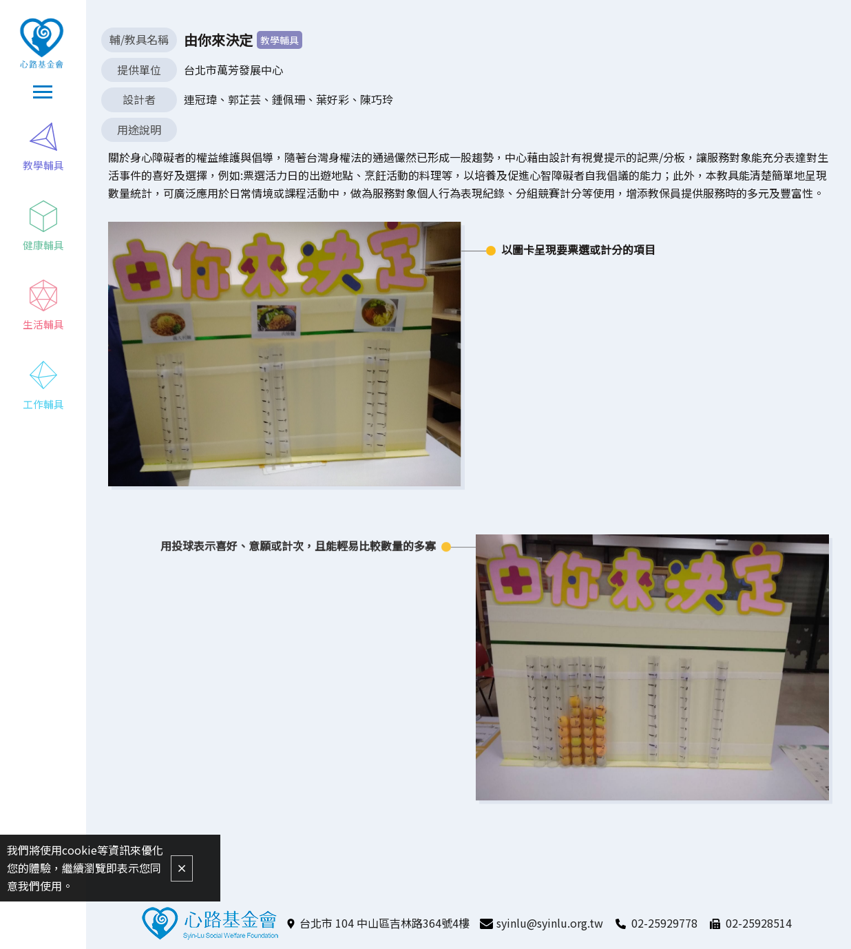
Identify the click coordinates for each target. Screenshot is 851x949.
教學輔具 (43, 165)
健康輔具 (43, 245)
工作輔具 (43, 405)
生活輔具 (43, 325)
